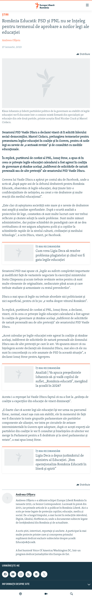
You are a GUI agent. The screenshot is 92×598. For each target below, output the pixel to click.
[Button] (83, 54)
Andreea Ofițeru (11, 40)
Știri (5, 14)
